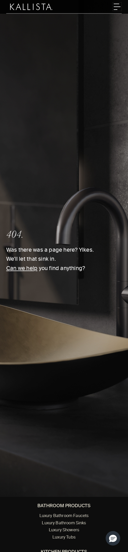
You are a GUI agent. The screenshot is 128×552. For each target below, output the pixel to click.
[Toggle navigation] (117, 6)
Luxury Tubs (64, 537)
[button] (113, 538)
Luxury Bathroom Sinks (64, 523)
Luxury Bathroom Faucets (64, 516)
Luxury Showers (64, 530)
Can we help (21, 268)
